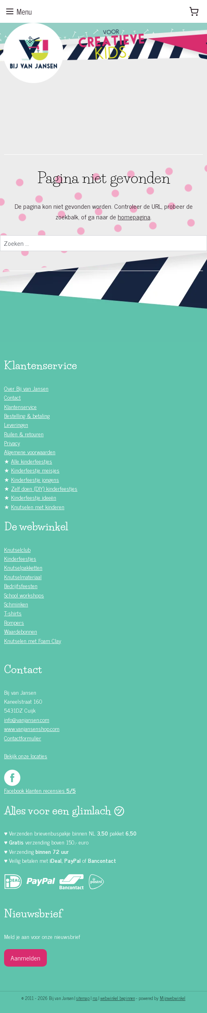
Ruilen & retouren (24, 433)
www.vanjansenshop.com (31, 728)
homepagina (134, 216)
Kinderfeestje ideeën (33, 497)
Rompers (14, 622)
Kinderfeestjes (20, 558)
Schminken (16, 603)
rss (94, 998)
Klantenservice (20, 406)
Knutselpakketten (23, 567)
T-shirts (13, 612)
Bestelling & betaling (27, 415)
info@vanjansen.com (26, 719)
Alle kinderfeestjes (31, 461)
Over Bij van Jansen (26, 388)
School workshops (24, 594)
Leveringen (16, 424)
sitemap (83, 998)
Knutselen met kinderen (37, 506)
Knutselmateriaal (23, 576)
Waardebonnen (20, 631)
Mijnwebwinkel (172, 998)
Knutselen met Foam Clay (32, 640)
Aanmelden (25, 957)
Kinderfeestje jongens (35, 479)
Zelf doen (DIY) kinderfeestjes (44, 488)
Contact (12, 397)
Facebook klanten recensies (40, 790)
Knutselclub (17, 549)
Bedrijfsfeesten (20, 585)
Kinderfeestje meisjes (35, 470)
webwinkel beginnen (117, 998)
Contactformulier (22, 737)
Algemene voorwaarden (29, 451)
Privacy (12, 442)
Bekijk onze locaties (25, 755)
